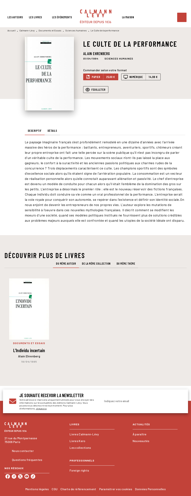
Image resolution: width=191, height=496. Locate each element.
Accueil (11, 30)
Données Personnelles (150, 489)
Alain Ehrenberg (96, 53)
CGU (54, 489)
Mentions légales (37, 489)
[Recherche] (182, 17)
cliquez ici (41, 408)
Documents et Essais (50, 30)
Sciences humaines (76, 30)
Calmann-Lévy (27, 30)
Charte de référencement (78, 489)
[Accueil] (95, 16)
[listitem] (7, 476)
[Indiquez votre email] (137, 401)
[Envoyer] (177, 401)
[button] (119, 58)
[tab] (15, 17)
